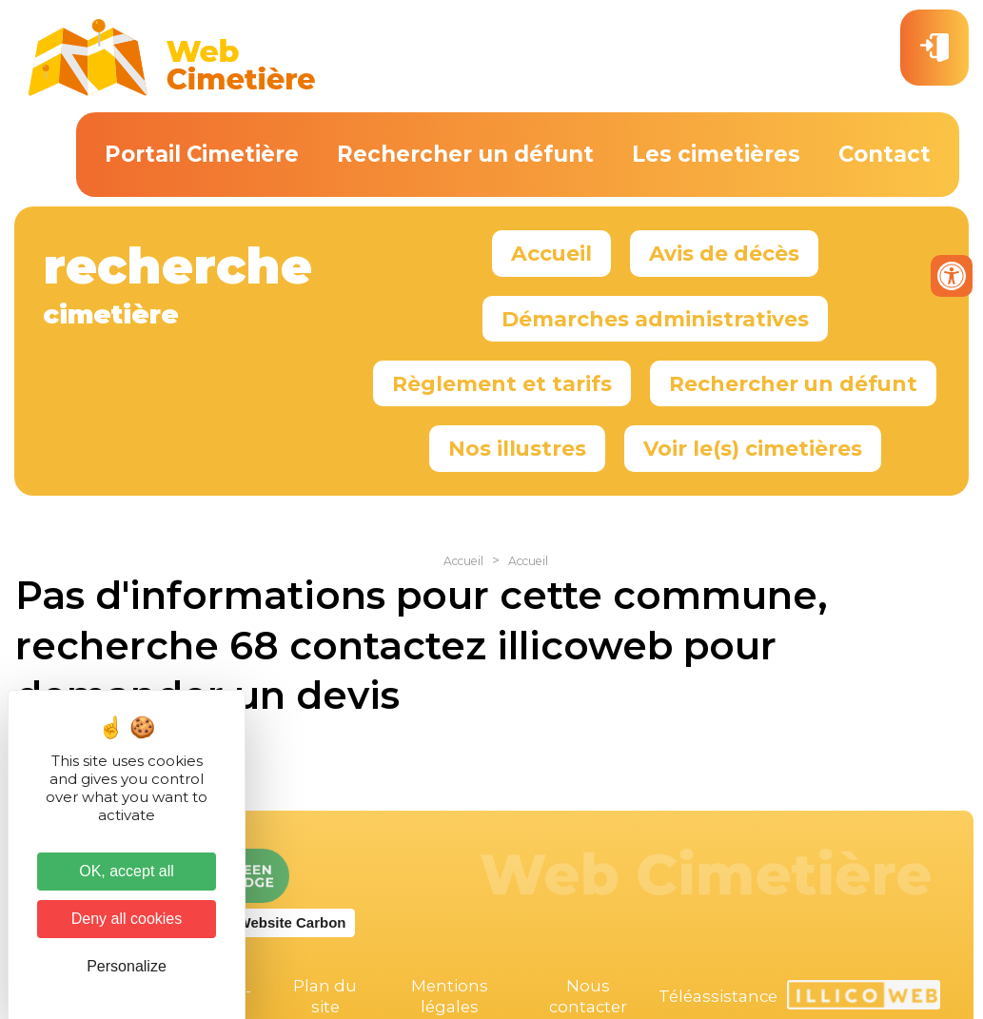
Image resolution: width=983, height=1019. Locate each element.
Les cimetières (716, 154)
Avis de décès (724, 253)
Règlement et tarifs (502, 383)
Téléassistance (718, 996)
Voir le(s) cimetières (752, 448)
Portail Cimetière (202, 154)
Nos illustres (517, 448)
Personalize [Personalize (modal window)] (127, 966)
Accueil (551, 253)
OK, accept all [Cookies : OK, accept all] (126, 871)
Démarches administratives (655, 318)
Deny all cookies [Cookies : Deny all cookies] (127, 919)
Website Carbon (292, 922)
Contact (884, 154)
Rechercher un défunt (465, 154)
